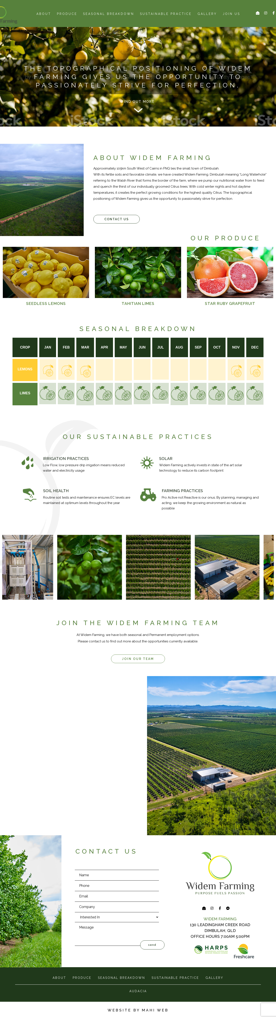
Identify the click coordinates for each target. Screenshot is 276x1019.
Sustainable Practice (166, 14)
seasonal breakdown (108, 14)
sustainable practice (175, 977)
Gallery (207, 14)
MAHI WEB (155, 1010)
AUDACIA (138, 991)
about (43, 14)
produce (67, 14)
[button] (116, 219)
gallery (214, 977)
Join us (231, 14)
